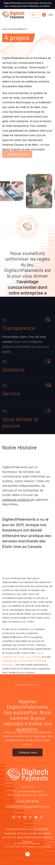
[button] (17, 158)
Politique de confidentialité (38, 850)
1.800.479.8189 (27, 803)
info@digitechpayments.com (27, 809)
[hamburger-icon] (50, 15)
